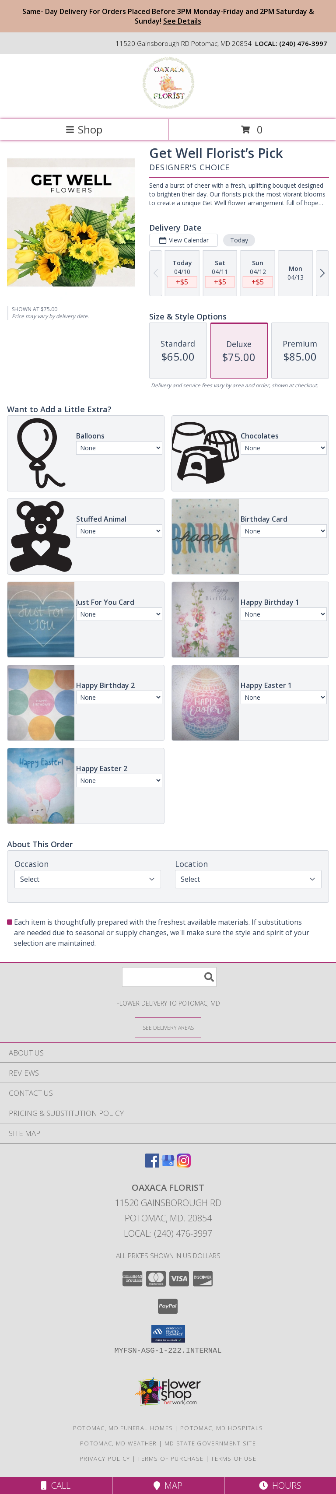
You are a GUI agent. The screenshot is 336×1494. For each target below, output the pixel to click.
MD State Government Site (210, 1443)
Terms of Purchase (170, 1458)
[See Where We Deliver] (168, 1027)
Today (239, 240)
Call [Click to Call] (55, 1485)
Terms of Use (233, 1458)
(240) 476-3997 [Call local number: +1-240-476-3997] (303, 43)
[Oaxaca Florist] (168, 106)
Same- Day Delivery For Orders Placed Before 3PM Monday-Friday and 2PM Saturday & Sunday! (168, 16)
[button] (168, 1334)
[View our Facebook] (152, 1165)
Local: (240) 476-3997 (168, 1233)
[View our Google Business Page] (168, 1165)
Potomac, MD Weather (118, 1443)
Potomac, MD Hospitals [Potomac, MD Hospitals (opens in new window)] (221, 1428)
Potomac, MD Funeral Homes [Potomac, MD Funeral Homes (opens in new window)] (123, 1428)
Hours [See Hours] (280, 1485)
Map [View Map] (168, 1485)
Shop (84, 129)
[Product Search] (169, 977)
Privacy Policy (105, 1458)
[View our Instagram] (184, 1165)
